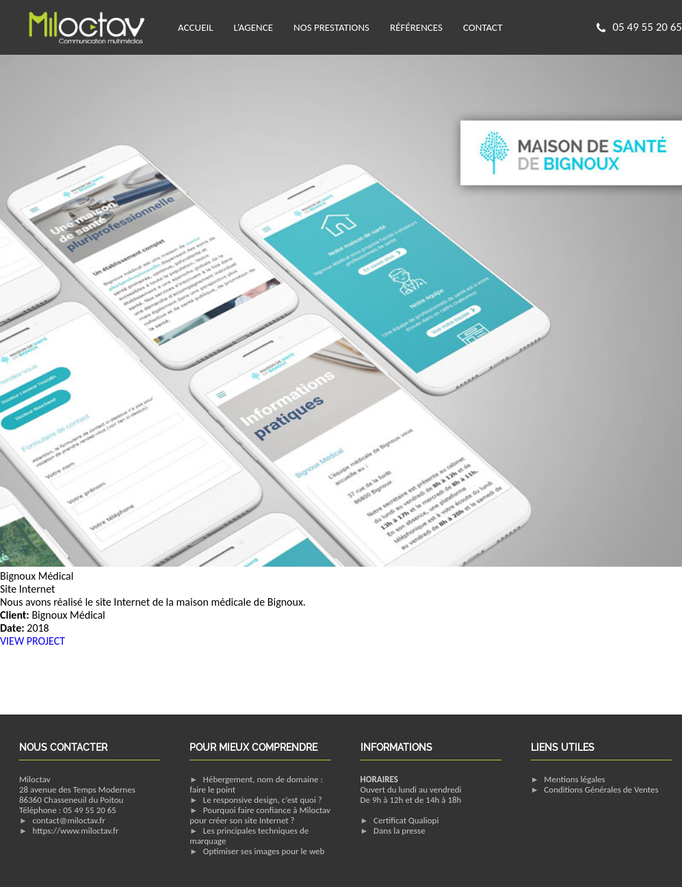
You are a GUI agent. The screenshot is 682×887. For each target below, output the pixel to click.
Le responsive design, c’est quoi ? (262, 800)
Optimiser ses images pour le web (264, 851)
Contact (483, 27)
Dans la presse (399, 830)
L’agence (253, 27)
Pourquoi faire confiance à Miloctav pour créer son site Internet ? (259, 815)
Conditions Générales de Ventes (601, 789)
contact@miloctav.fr (69, 820)
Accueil (195, 27)
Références (416, 27)
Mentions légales (574, 779)
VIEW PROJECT (32, 640)
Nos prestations (331, 27)
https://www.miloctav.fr (76, 830)
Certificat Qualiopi (405, 820)
